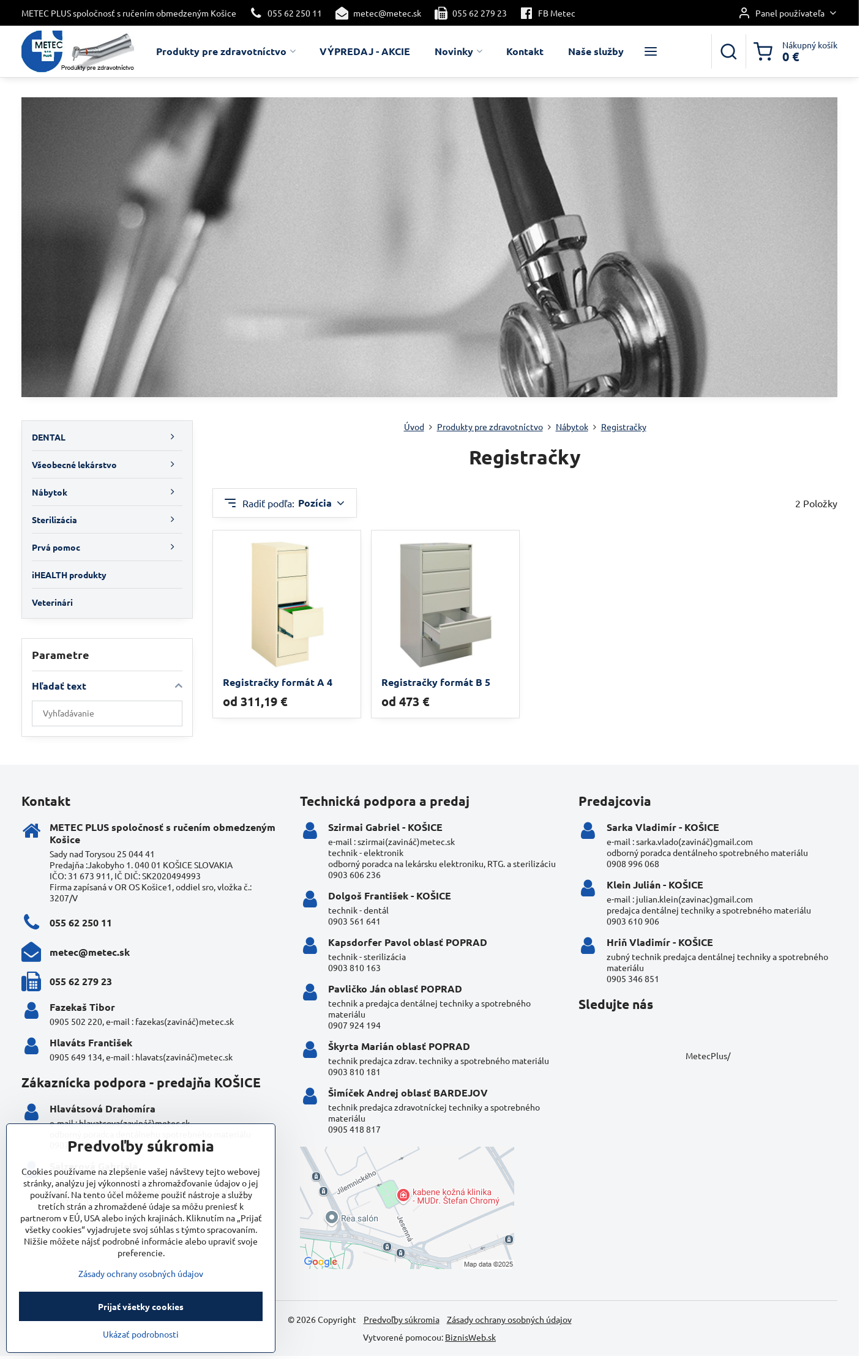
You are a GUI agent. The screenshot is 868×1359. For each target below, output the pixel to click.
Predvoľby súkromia (402, 1319)
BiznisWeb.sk (470, 1336)
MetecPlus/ (708, 1055)
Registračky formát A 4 (277, 682)
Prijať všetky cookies (141, 1328)
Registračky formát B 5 (435, 682)
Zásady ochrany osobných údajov (509, 1319)
